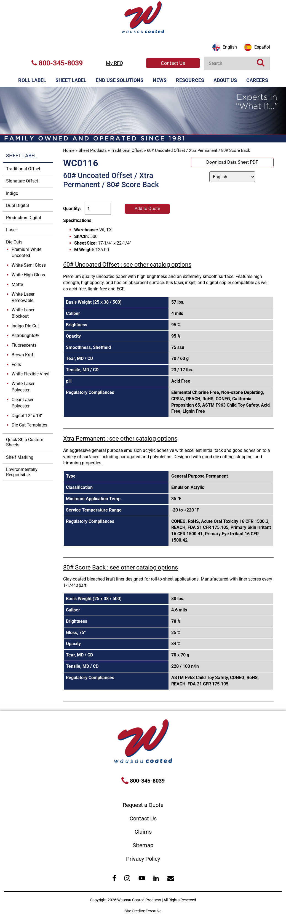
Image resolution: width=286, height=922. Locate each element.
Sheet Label (70, 80)
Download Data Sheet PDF (232, 162)
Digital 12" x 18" (27, 415)
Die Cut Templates (29, 425)
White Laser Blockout (23, 313)
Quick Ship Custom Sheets (24, 442)
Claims (143, 831)
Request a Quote (143, 805)
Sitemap (143, 845)
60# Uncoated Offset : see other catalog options (127, 264)
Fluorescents (24, 345)
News (160, 80)
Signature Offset (22, 181)
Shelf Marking (19, 457)
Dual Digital (17, 205)
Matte (17, 284)
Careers (257, 80)
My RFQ (114, 63)
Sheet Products (93, 150)
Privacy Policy (143, 858)
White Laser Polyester (23, 387)
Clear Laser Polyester (22, 403)
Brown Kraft (23, 354)
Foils (16, 364)
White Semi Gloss (29, 265)
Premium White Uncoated (26, 252)
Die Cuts (14, 242)
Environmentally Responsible (22, 472)
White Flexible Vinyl (30, 374)
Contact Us (173, 63)
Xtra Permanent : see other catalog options (120, 438)
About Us (225, 80)
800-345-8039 (57, 63)
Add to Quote (147, 208)
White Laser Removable (23, 297)
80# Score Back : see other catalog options (120, 567)
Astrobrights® (25, 335)
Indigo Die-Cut (25, 325)
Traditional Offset (127, 150)
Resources (190, 80)
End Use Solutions (119, 80)
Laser (11, 229)
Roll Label (32, 80)
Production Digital (23, 217)
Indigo (12, 193)
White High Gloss (28, 274)
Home (68, 150)
